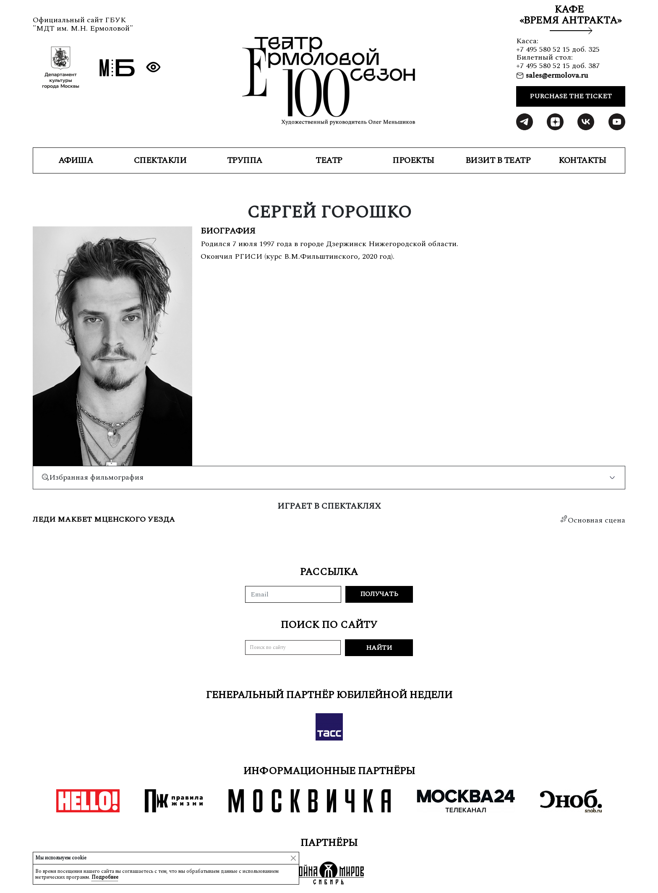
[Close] (293, 858)
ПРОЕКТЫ (413, 160)
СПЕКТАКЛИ (160, 160)
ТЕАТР (329, 160)
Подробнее (104, 877)
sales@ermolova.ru (556, 75)
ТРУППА (244, 160)
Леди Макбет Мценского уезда (104, 519)
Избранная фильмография (93, 477)
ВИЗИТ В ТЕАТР (498, 160)
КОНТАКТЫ (582, 160)
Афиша (75, 160)
